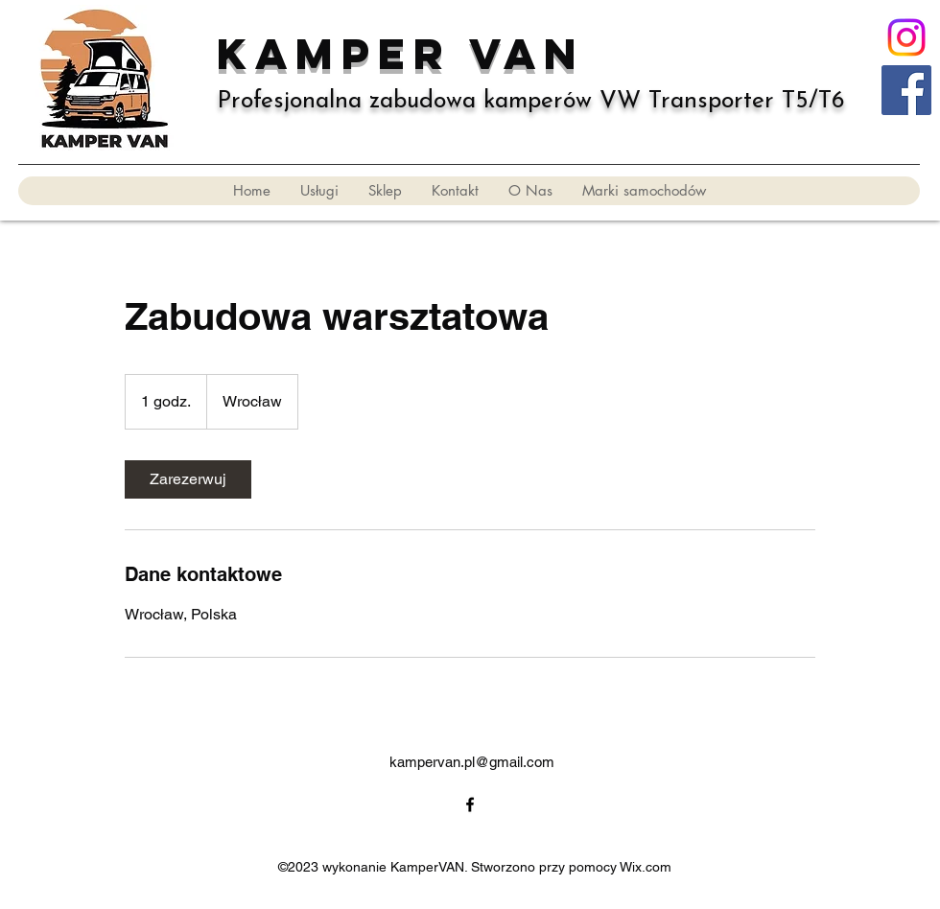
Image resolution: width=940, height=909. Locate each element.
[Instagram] (906, 37)
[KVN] (906, 90)
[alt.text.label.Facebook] (470, 804)
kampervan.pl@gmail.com (471, 762)
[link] (188, 479)
